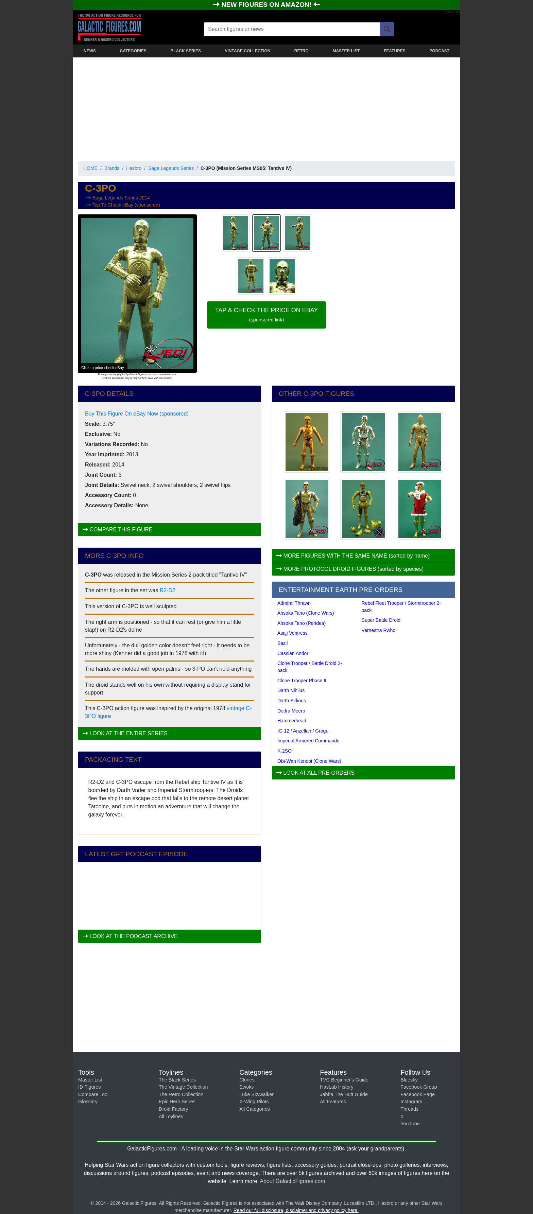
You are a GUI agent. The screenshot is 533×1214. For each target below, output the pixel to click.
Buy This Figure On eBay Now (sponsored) (137, 414)
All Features (333, 1101)
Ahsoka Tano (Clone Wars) (305, 613)
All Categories (254, 1109)
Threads (409, 1109)
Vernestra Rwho (379, 630)
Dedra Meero (291, 711)
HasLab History (336, 1087)
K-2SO (284, 751)
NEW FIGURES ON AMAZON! (267, 4)
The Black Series (177, 1080)
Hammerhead (291, 720)
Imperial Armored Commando (308, 740)
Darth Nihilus (291, 690)
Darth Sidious (291, 700)
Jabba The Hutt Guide (344, 1094)
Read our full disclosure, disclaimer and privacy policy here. (296, 1210)
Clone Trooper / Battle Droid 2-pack (309, 667)
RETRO (301, 51)
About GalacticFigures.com (292, 1181)
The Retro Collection (181, 1094)
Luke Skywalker (256, 1094)
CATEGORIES (133, 51)
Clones (247, 1080)
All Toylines (171, 1116)
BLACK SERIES (186, 51)
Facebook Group (418, 1087)
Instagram (411, 1101)
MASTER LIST (346, 51)
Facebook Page (417, 1094)
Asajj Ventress (292, 633)
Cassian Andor (292, 653)
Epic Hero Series (177, 1101)
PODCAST (439, 51)
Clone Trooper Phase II (301, 680)
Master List (90, 1080)
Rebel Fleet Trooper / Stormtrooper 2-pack (401, 606)
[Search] (387, 29)
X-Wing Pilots (254, 1101)
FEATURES (395, 51)
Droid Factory (173, 1109)
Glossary (88, 1101)
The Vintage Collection (183, 1087)
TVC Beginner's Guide (344, 1080)
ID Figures (89, 1087)
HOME (90, 168)
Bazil (282, 643)
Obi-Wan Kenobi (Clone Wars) (309, 761)
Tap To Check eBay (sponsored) (126, 205)
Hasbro (133, 168)
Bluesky (408, 1080)
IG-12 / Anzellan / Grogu (302, 731)
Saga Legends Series (171, 168)
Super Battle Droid (381, 620)
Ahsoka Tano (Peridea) (301, 623)
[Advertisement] (266, 107)
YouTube (410, 1123)
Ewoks (246, 1087)
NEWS (90, 51)
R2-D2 (167, 590)
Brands (111, 168)
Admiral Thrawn (294, 603)
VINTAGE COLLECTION (247, 51)
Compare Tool (93, 1094)
